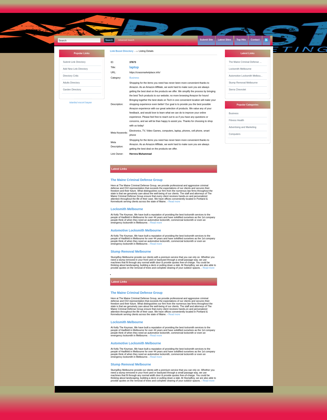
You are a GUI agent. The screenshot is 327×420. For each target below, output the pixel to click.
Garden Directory (72, 89)
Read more (174, 201)
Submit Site (206, 39)
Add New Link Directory (75, 68)
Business (134, 77)
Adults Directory (71, 82)
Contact (255, 39)
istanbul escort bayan (80, 102)
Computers (235, 134)
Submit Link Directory (74, 62)
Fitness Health (236, 120)
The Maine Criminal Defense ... (245, 62)
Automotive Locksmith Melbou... (246, 75)
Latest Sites (224, 39)
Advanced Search (126, 40)
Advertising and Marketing (242, 127)
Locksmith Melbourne (240, 68)
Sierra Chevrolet (237, 89)
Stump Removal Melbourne (243, 82)
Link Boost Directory (122, 51)
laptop (134, 67)
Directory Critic (71, 75)
